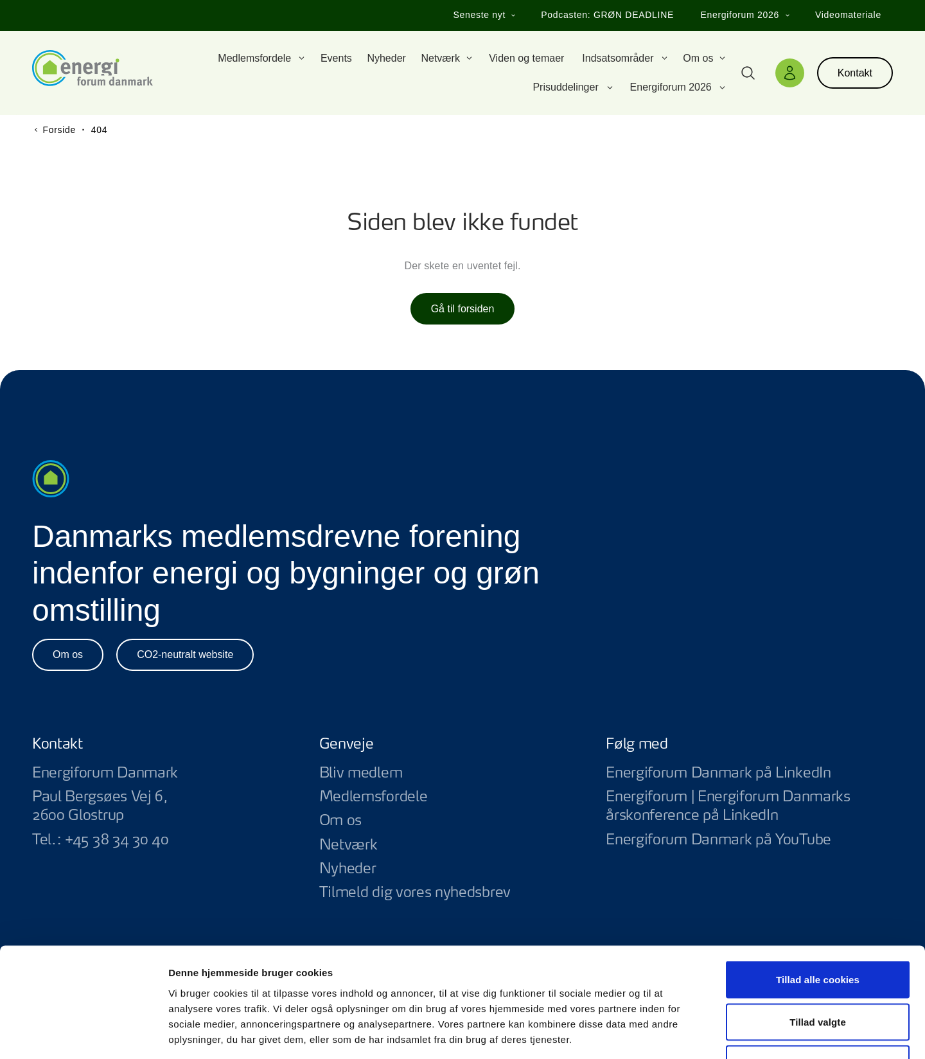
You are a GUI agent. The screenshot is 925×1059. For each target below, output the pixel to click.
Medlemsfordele (373, 797)
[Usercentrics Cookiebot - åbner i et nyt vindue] (83, 1034)
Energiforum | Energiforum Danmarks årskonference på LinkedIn (749, 806)
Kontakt (855, 72)
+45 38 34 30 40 (116, 840)
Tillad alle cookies (817, 890)
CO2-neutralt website (185, 654)
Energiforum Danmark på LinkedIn (749, 773)
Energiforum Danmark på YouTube (749, 840)
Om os (68, 654)
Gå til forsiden (463, 308)
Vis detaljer (668, 1033)
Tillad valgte (817, 932)
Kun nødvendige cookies (818, 974)
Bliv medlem (361, 773)
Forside (59, 130)
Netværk (348, 845)
